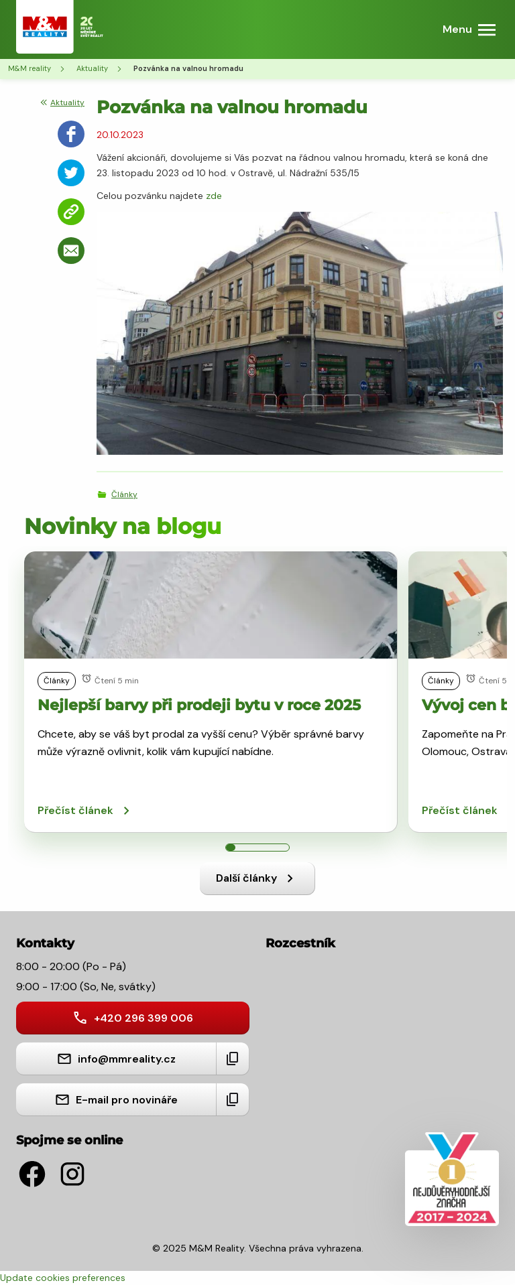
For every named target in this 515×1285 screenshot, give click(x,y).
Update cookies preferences (62, 1278)
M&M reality (29, 68)
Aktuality (92, 68)
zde (214, 196)
